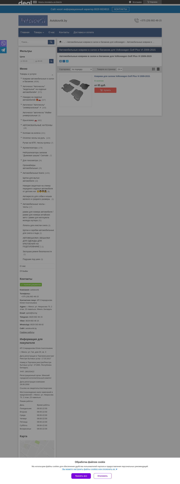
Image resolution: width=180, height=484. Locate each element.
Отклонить (103, 476)
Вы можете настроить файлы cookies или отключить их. (89, 469)
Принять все (81, 476)
